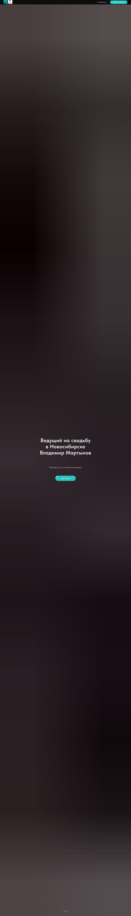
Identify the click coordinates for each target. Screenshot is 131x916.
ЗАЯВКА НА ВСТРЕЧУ (119, 2)
